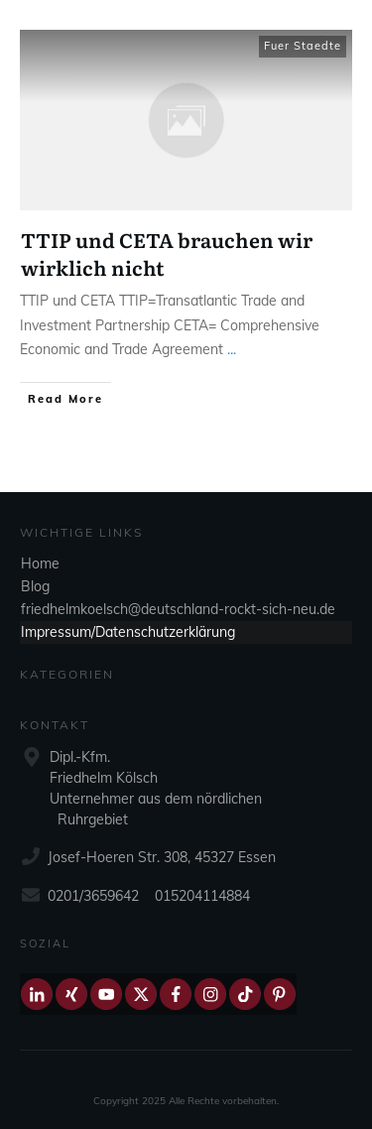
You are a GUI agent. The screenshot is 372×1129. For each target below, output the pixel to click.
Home (40, 563)
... (231, 349)
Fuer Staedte (302, 46)
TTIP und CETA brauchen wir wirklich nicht (166, 253)
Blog (35, 586)
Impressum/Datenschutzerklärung (128, 632)
